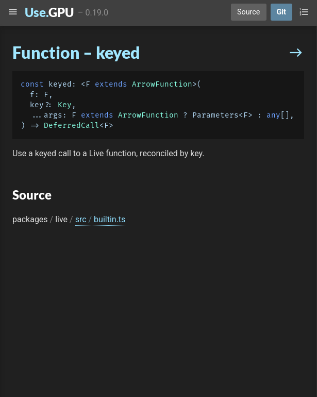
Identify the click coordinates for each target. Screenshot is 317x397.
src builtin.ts (100, 219)
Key (65, 105)
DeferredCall (71, 125)
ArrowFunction (162, 84)
